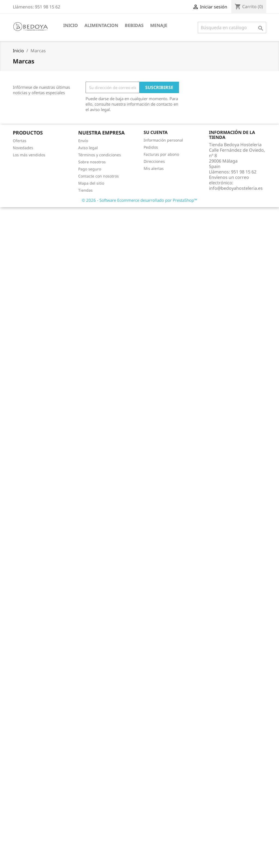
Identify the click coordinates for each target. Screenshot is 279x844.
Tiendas (85, 190)
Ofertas (19, 140)
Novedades (23, 147)
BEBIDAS (134, 25)
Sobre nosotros (92, 161)
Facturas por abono (161, 154)
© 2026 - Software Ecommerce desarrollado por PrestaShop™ (139, 200)
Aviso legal (88, 147)
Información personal (163, 140)
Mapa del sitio (91, 183)
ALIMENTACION (101, 25)
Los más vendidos (29, 154)
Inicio (70, 25)
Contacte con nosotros (98, 176)
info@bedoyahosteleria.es (236, 188)
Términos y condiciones (99, 154)
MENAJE (158, 25)
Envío (83, 140)
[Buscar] (232, 27)
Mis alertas (154, 168)
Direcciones (154, 161)
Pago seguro (89, 169)
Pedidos (151, 147)
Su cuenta (156, 132)
